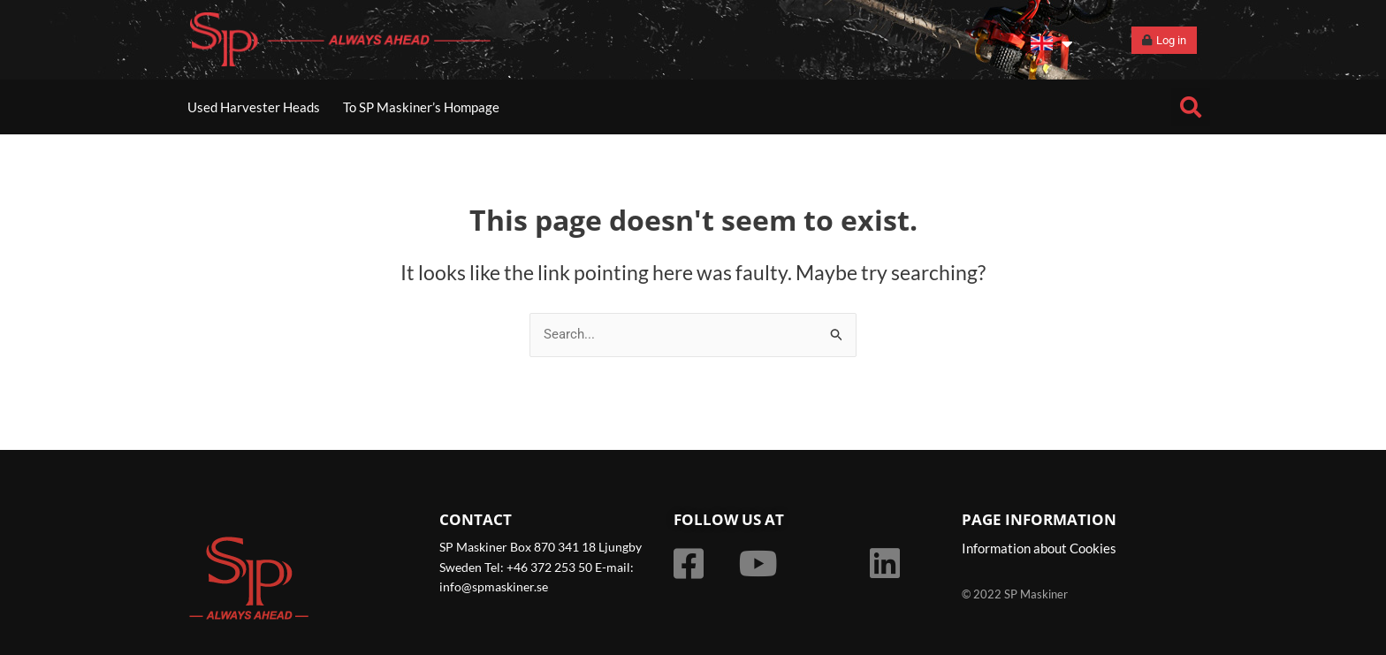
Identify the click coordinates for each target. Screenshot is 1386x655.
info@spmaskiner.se (493, 586)
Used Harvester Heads (253, 107)
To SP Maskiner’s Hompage (421, 107)
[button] (1190, 107)
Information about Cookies (1039, 549)
